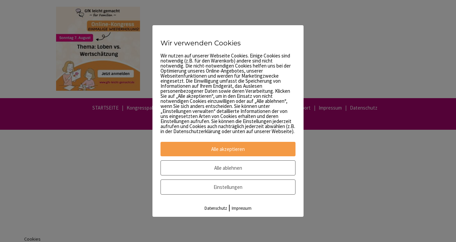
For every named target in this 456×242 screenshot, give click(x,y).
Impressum (242, 208)
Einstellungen (228, 187)
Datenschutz (215, 208)
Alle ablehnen (228, 168)
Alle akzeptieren (228, 149)
